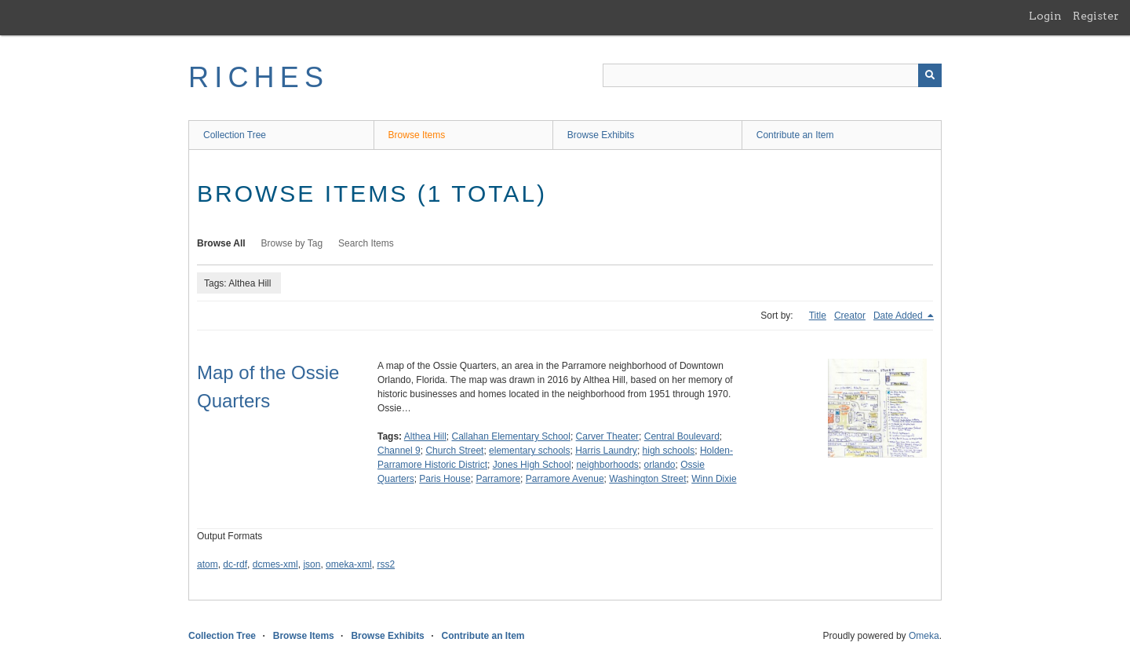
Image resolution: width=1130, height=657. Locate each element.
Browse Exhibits (600, 135)
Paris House (444, 478)
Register (1096, 15)
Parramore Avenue (565, 478)
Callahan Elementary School (511, 436)
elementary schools (529, 450)
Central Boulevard (682, 436)
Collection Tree (234, 135)
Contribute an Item (795, 135)
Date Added (899, 315)
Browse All (221, 243)
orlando (660, 464)
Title (817, 315)
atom (207, 564)
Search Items (366, 243)
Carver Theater (607, 436)
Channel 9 (399, 450)
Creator (850, 315)
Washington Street (647, 478)
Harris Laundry (606, 450)
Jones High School (532, 464)
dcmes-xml (275, 564)
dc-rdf (235, 564)
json (311, 564)
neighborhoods (607, 464)
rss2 (386, 564)
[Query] (772, 75)
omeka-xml (349, 564)
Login (1045, 15)
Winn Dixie (713, 478)
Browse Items (417, 135)
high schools (669, 450)
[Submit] (930, 75)
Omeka (924, 635)
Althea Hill (425, 436)
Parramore (498, 478)
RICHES (258, 77)
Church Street (454, 450)
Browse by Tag (292, 243)
